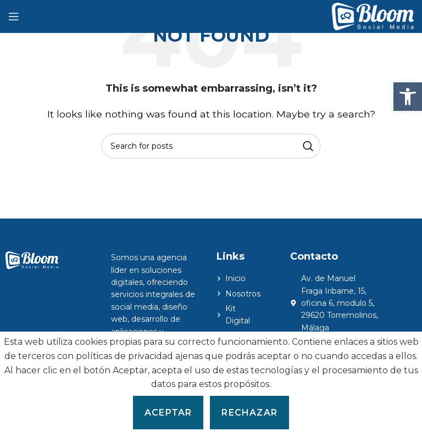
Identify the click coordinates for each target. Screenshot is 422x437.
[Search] (211, 146)
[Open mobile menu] (14, 16)
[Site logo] (373, 15)
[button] (407, 96)
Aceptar (168, 412)
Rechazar (249, 412)
